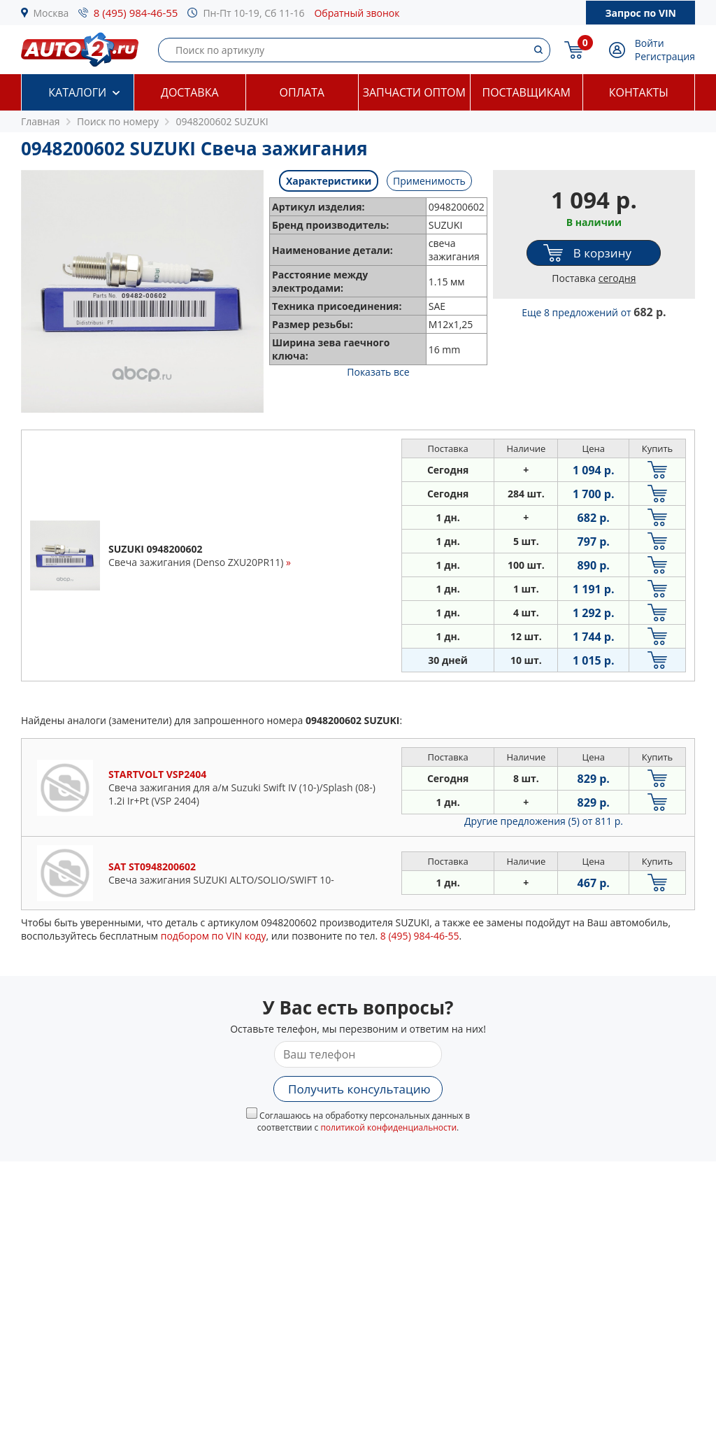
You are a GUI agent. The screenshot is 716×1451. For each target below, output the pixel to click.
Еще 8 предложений (594, 312)
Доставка (190, 92)
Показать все (378, 371)
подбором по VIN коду (213, 935)
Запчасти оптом (414, 92)
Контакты (638, 92)
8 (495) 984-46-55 (136, 13)
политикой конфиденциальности (388, 1127)
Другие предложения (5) (543, 821)
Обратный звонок (356, 13)
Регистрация (665, 56)
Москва (51, 13)
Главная (40, 121)
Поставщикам (526, 92)
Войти (649, 43)
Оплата (302, 92)
